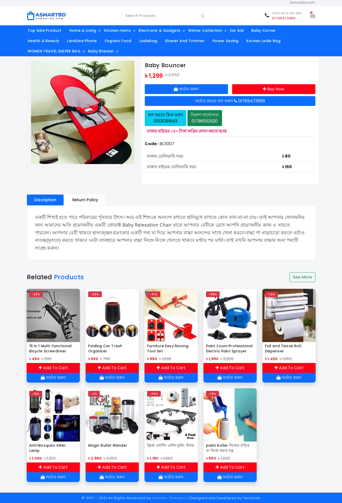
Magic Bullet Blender (107, 445)
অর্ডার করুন (186, 89)
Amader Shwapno (170, 498)
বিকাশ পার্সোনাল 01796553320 (205, 118)
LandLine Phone (82, 40)
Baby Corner (263, 30)
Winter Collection (205, 30)
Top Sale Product (45, 30)
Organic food (118, 40)
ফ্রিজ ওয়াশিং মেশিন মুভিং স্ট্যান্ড (170, 445)
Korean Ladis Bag (263, 40)
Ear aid (237, 30)
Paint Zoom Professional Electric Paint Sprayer (229, 348)
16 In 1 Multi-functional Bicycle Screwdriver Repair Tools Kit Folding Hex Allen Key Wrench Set (51, 348)
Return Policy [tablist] (85, 200)
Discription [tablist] (45, 200)
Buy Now (273, 89)
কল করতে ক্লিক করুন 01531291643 (165, 118)
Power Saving (225, 40)
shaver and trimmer (185, 40)
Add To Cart (53, 368)
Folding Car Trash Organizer (105, 348)
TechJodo (252, 498)
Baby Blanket (101, 51)
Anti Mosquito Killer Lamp (47, 448)
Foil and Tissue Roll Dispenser (283, 348)
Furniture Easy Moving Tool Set (167, 348)
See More (302, 277)
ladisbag (148, 40)
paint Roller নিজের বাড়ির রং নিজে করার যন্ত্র (227, 448)
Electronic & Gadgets (159, 30)
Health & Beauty (43, 40)
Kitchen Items (117, 30)
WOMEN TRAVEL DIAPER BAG (54, 51)
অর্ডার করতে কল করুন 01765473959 (230, 101)
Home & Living (82, 30)
